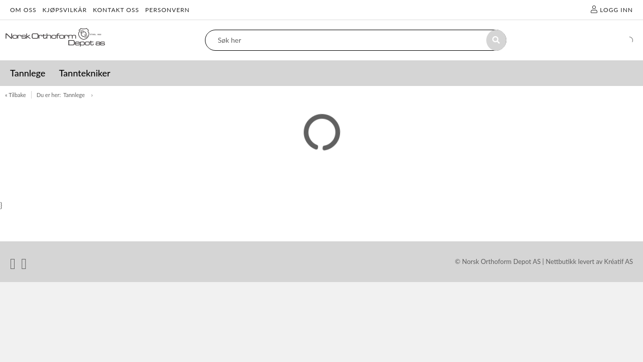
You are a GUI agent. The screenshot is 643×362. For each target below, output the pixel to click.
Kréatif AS (618, 261)
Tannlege (74, 95)
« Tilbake (15, 95)
